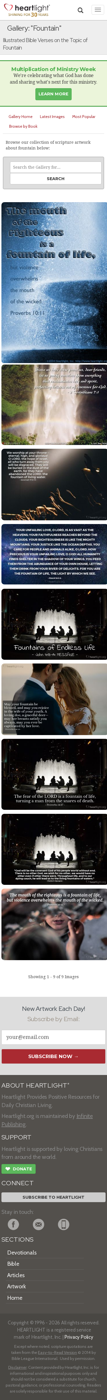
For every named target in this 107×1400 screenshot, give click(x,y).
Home (14, 1297)
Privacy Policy (78, 1337)
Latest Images (52, 116)
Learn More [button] (53, 94)
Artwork (16, 1286)
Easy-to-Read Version (57, 1352)
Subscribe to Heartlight (53, 1197)
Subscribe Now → (53, 1056)
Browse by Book (23, 126)
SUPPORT (16, 1137)
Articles (16, 1275)
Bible (13, 1263)
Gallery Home (21, 116)
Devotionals (22, 1252)
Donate (18, 1169)
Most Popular (83, 116)
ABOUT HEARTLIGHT (35, 1085)
